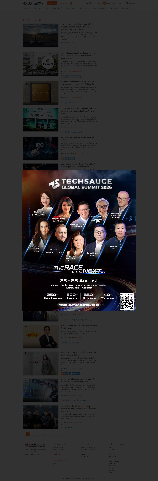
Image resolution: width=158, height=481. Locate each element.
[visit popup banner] (79, 240)
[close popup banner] (133, 172)
